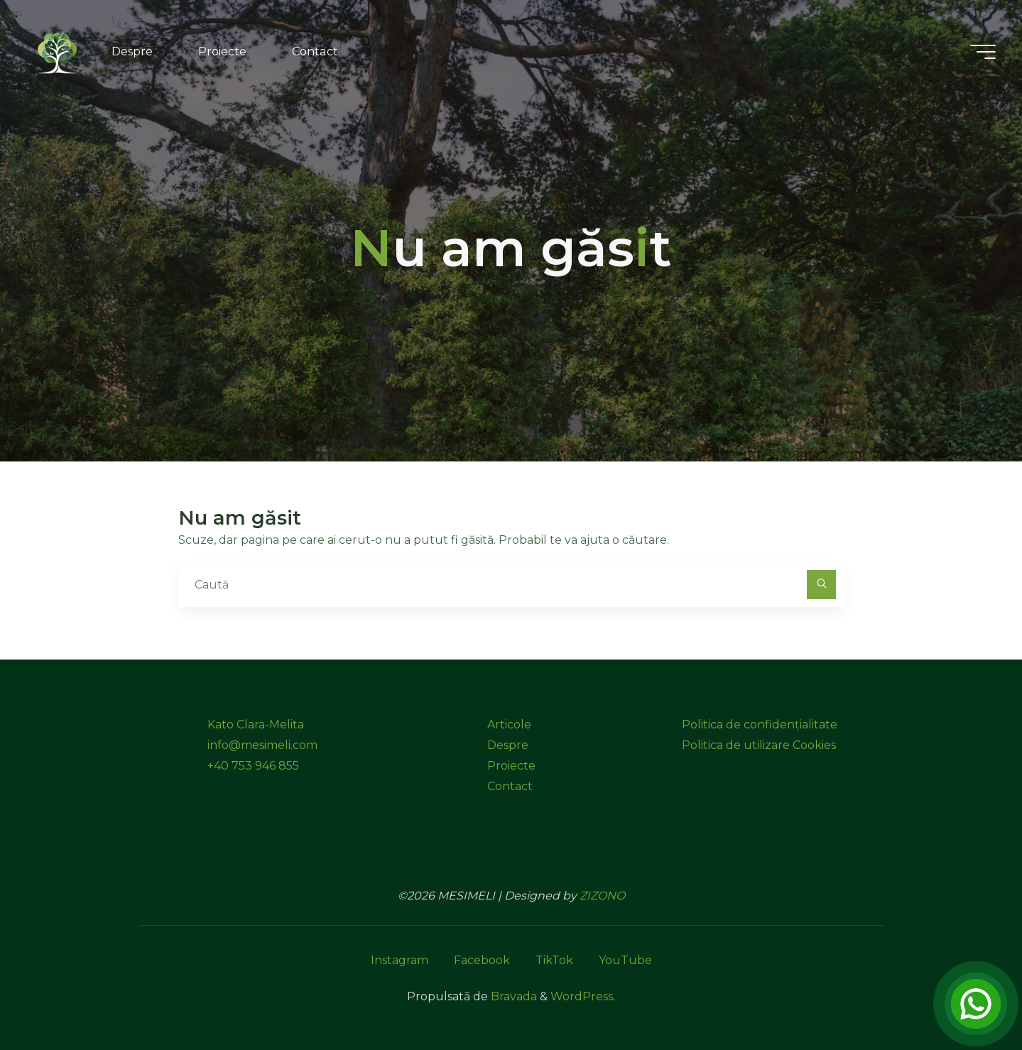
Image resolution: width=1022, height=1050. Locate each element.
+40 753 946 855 (253, 765)
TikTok (554, 960)
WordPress (581, 996)
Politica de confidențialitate (759, 724)
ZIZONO (602, 895)
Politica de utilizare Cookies (759, 745)
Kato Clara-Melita (255, 724)
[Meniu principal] (981, 52)
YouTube (625, 960)
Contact (510, 786)
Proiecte (511, 765)
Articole (509, 724)
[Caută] (822, 585)
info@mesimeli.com (262, 745)
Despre (507, 745)
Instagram (399, 960)
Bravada (512, 996)
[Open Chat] (976, 1004)
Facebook (482, 960)
